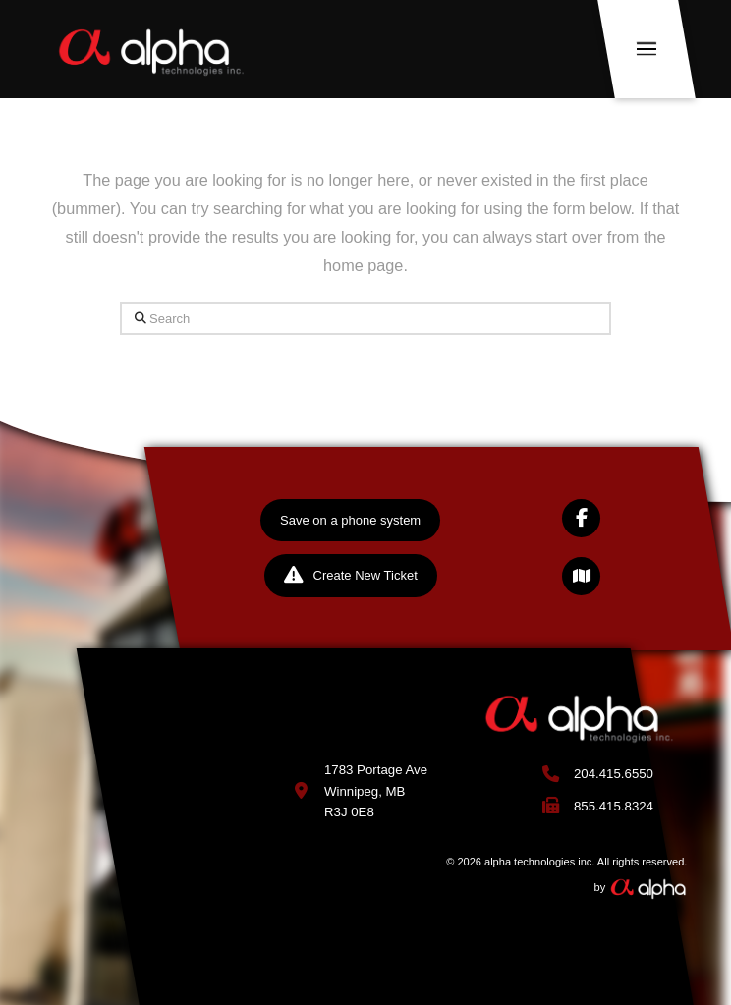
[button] (647, 49)
